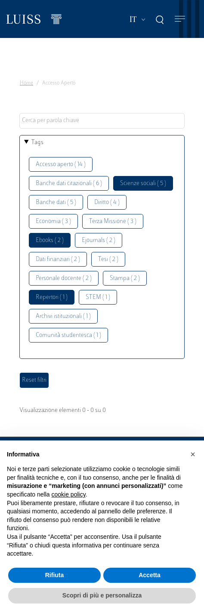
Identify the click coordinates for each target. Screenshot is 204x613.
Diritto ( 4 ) (107, 202)
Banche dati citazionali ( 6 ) (69, 183)
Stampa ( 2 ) (125, 278)
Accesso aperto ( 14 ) (61, 164)
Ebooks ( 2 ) (50, 240)
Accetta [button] (150, 575)
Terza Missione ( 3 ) (112, 221)
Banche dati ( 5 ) (56, 202)
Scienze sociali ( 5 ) (143, 183)
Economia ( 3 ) (53, 221)
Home (26, 83)
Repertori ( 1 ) (52, 297)
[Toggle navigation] (180, 19)
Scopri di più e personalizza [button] (102, 595)
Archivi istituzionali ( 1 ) (63, 316)
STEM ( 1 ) (98, 297)
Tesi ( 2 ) (108, 259)
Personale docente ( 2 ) (64, 278)
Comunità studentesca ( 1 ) (68, 335)
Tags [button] (37, 142)
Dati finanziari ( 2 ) (58, 259)
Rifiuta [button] (54, 575)
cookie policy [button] (69, 494)
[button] (193, 454)
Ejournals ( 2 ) (98, 240)
